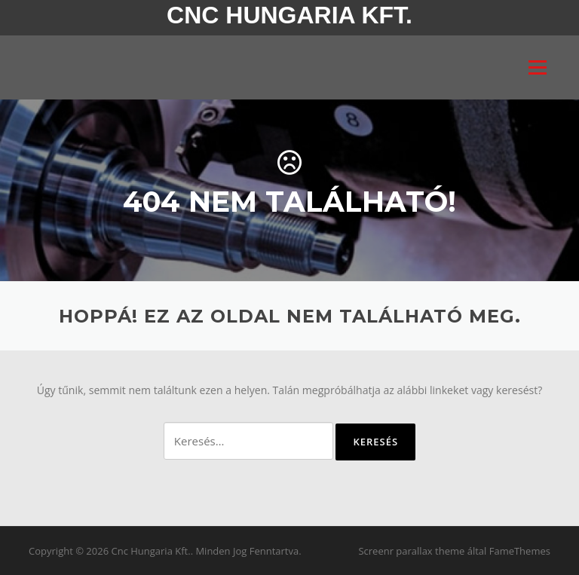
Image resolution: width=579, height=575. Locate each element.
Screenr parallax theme (411, 551)
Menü (537, 67)
